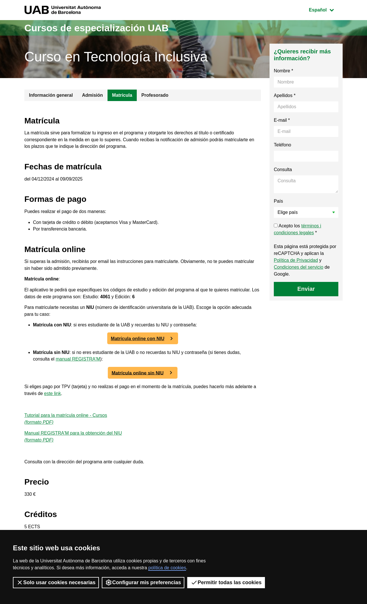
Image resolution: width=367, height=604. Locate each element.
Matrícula (122, 95)
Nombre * (283, 70)
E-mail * (282, 120)
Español (326, 9)
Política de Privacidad (296, 260)
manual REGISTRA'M (78, 363)
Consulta (283, 169)
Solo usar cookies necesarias (55, 582)
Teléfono (282, 144)
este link (56, 398)
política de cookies (167, 567)
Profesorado (154, 95)
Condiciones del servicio (298, 267)
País (278, 201)
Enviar (306, 289)
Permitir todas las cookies (226, 582)
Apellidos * (285, 95)
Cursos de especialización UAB (101, 28)
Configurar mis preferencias (143, 582)
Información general (51, 95)
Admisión (92, 95)
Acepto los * (297, 229)
